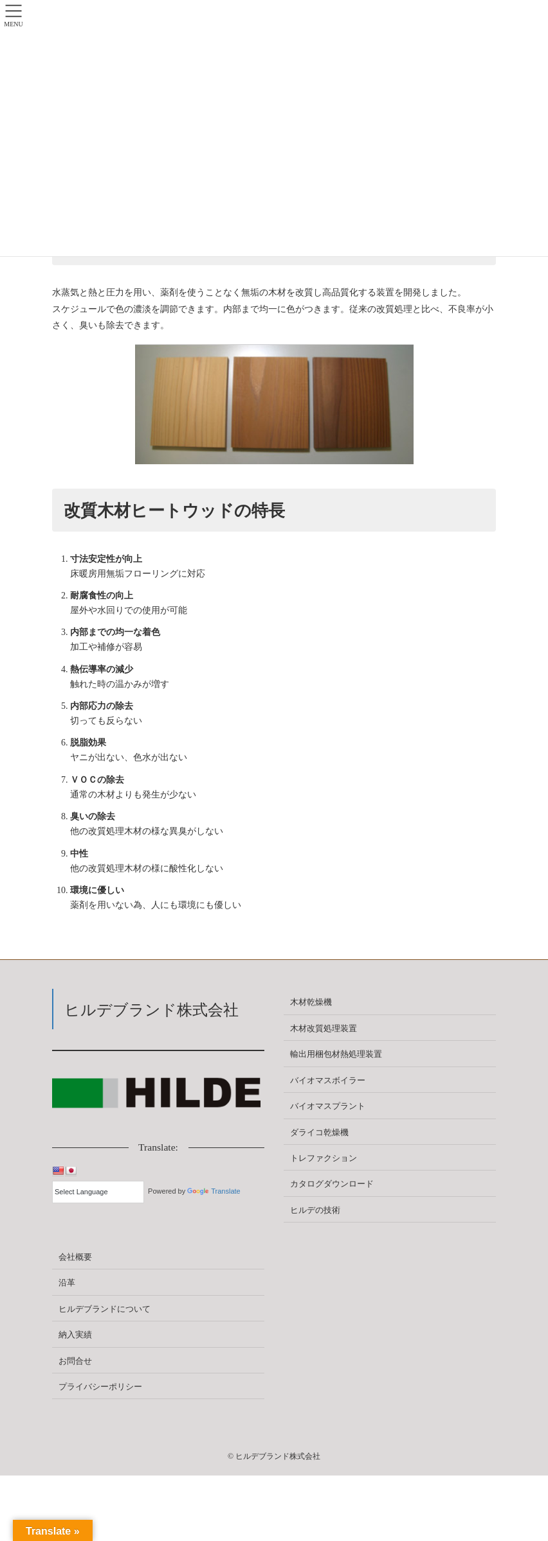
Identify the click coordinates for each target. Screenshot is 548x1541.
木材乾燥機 (311, 1002)
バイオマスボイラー (327, 1080)
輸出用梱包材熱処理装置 (336, 1054)
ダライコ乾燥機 (319, 1132)
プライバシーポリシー (100, 1386)
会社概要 (75, 1257)
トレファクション (323, 1158)
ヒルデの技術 (315, 1210)
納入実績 (75, 1334)
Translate (213, 1191)
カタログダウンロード (332, 1183)
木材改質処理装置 (323, 1028)
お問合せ (75, 1361)
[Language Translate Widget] (98, 1192)
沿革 (67, 1282)
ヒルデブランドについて (105, 1309)
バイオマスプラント (327, 1106)
